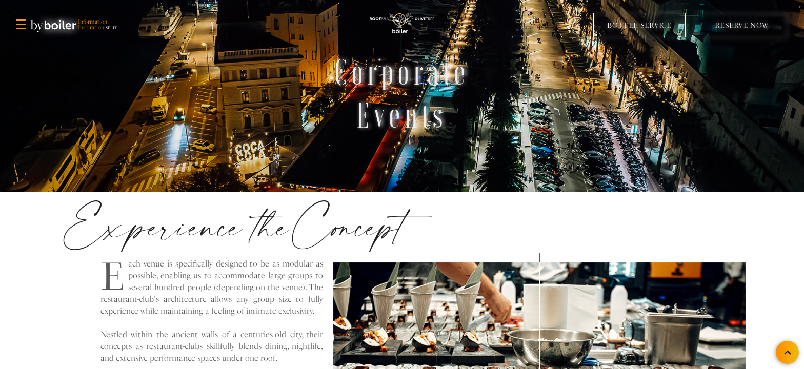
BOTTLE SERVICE (639, 24)
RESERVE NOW (742, 24)
